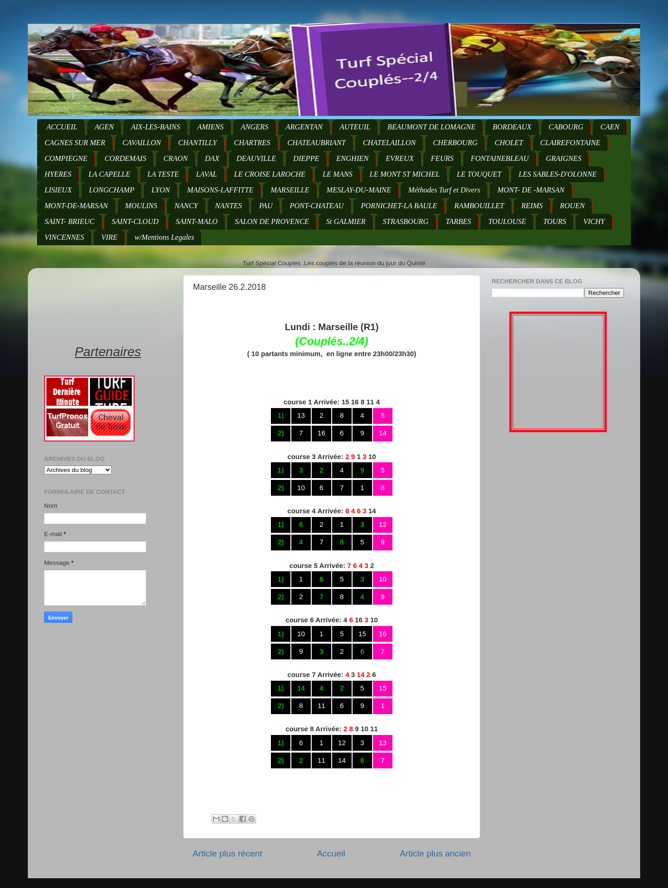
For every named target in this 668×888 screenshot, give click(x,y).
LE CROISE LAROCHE (270, 174)
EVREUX (399, 158)
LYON (160, 190)
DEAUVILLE (256, 158)
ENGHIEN (352, 158)
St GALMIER (346, 221)
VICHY (593, 221)
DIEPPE (306, 158)
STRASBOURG (406, 221)
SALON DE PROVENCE (272, 221)
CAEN (609, 127)
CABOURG (566, 127)
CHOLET (509, 143)
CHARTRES (252, 143)
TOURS (554, 221)
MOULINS (141, 206)
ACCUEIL (61, 127)
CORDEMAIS (125, 158)
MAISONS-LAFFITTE (220, 190)
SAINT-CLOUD (135, 221)
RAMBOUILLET (479, 206)
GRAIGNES (563, 158)
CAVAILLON (141, 143)
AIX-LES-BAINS (155, 127)
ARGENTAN (304, 127)
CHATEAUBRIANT (317, 143)
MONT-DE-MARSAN (76, 206)
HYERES (58, 174)
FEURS (442, 158)
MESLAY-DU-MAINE (359, 190)
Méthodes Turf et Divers (444, 190)
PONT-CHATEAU (316, 206)
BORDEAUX (512, 127)
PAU (265, 206)
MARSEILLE (289, 190)
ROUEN (572, 206)
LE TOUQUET (479, 174)
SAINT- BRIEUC (70, 221)
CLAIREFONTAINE (570, 143)
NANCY (186, 206)
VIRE (109, 237)
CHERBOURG (455, 143)
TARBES (458, 221)
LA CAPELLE (109, 174)
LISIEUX (58, 190)
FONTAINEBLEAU (500, 158)
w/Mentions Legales (164, 237)
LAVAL (206, 174)
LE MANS (337, 174)
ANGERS (255, 127)
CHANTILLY (197, 143)
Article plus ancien (435, 853)
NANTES (228, 206)
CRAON (175, 158)
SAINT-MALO (197, 221)
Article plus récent (227, 853)
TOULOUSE (507, 221)
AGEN (104, 127)
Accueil (331, 853)
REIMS (532, 206)
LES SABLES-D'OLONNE (558, 174)
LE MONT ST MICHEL (405, 174)
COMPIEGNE (66, 158)
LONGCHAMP (112, 190)
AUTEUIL (355, 127)
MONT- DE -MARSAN (531, 190)
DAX (212, 158)
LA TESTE (163, 174)
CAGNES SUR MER (75, 143)
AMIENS (210, 127)
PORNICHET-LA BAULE (399, 206)
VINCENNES (64, 237)
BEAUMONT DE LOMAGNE (431, 127)
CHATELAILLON (389, 143)
